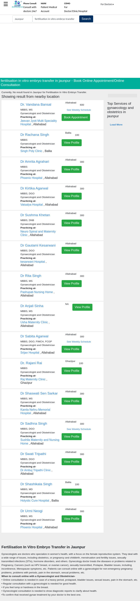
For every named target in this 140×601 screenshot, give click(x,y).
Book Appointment (76, 117)
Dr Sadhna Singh (33, 423)
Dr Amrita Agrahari (34, 161)
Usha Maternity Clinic (34, 322)
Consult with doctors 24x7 (30, 7)
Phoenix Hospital (31, 177)
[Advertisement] (70, 50)
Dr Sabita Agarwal (34, 336)
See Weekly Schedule (79, 110)
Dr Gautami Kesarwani (38, 245)
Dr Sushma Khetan (35, 215)
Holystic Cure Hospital (34, 500)
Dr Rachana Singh (34, 135)
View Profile (71, 142)
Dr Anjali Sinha (31, 306)
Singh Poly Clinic (31, 151)
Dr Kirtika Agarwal (34, 188)
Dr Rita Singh (30, 276)
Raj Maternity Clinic (33, 379)
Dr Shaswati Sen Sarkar (39, 393)
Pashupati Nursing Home (36, 292)
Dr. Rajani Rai (31, 363)
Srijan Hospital (29, 352)
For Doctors (107, 4)
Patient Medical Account (49, 7)
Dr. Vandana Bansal (35, 104)
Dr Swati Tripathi (33, 454)
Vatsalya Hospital (31, 204)
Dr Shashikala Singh (36, 484)
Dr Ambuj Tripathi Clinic (35, 470)
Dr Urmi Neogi (31, 511)
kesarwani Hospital (32, 261)
